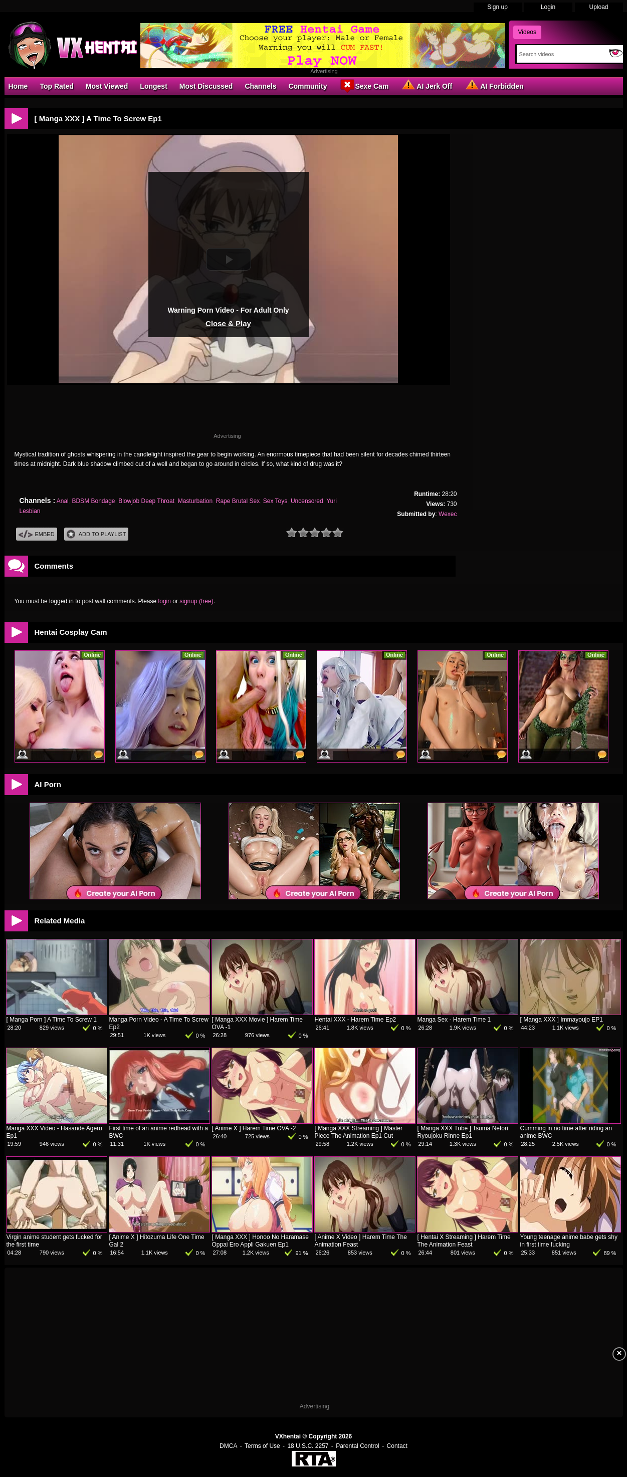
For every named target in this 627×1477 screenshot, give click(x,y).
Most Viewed (107, 86)
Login (548, 7)
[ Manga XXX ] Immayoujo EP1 (561, 1019)
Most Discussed (206, 86)
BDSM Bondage (93, 501)
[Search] (560, 54)
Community (307, 86)
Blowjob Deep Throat (146, 501)
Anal (63, 501)
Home (18, 86)
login (164, 601)
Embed (37, 534)
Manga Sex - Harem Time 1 (454, 1019)
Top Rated (56, 86)
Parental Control (357, 1445)
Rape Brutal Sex (238, 501)
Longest (153, 86)
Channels (260, 86)
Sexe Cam (363, 86)
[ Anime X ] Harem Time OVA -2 (254, 1128)
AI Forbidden (493, 86)
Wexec (448, 514)
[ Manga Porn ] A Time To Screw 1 (52, 1019)
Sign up (497, 7)
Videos (527, 32)
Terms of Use (262, 1445)
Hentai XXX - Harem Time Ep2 (355, 1019)
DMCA (228, 1445)
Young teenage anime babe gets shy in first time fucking (568, 1241)
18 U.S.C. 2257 (307, 1445)
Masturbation (195, 501)
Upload (598, 7)
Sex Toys (275, 501)
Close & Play (228, 323)
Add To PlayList (96, 534)
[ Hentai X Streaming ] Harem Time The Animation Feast (464, 1241)
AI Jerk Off (426, 86)
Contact (397, 1445)
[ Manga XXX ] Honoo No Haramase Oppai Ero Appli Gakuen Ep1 (260, 1241)
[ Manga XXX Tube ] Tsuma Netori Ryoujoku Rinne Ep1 (462, 1132)
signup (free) (196, 601)
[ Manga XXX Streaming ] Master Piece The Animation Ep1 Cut (358, 1132)
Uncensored (307, 501)
